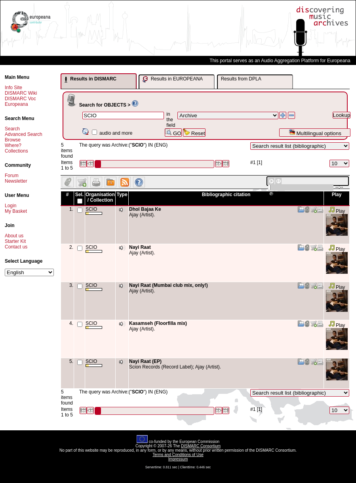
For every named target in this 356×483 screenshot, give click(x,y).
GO (173, 132)
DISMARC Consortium (201, 446)
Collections (16, 151)
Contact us (16, 247)
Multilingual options (315, 132)
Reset (194, 132)
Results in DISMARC (90, 79)
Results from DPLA (241, 79)
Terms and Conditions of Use (177, 454)
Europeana (16, 104)
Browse (13, 140)
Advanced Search (23, 134)
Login (10, 205)
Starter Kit (15, 241)
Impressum (178, 459)
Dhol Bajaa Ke (145, 209)
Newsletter (16, 181)
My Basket (16, 211)
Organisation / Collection (100, 197)
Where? (13, 145)
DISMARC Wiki (21, 93)
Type (121, 194)
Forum (12, 175)
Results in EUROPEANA (173, 79)
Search (12, 129)
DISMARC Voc (20, 98)
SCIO (94, 210)
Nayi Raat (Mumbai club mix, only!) (168, 285)
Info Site (13, 87)
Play (336, 211)
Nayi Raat (140, 247)
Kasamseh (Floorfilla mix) (158, 323)
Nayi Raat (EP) (145, 361)
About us (14, 236)
